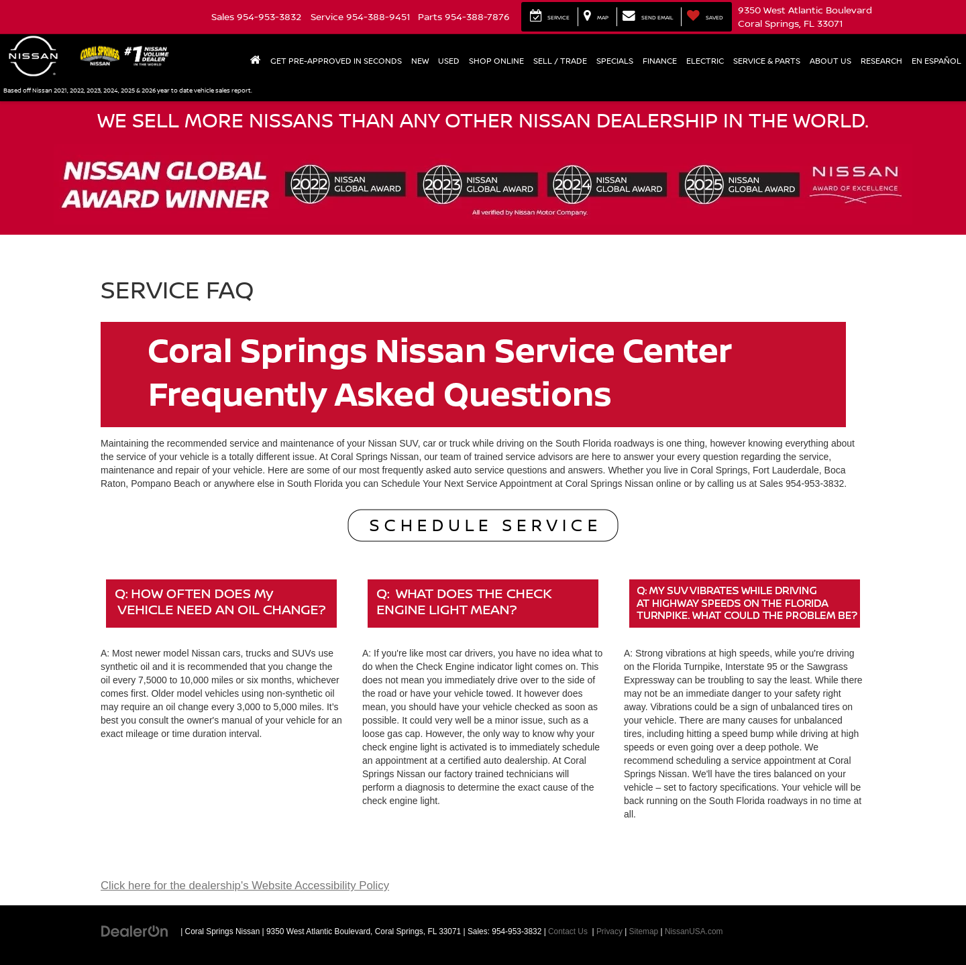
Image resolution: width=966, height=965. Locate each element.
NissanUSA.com (694, 931)
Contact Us (568, 931)
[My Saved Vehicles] (705, 16)
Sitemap (644, 931)
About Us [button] (830, 60)
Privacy (609, 931)
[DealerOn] (135, 930)
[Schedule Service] (483, 525)
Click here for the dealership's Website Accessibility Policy (245, 885)
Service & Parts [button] (766, 60)
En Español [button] (936, 60)
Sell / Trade (560, 60)
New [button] (420, 60)
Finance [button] (660, 60)
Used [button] (449, 60)
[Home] (256, 61)
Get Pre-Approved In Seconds (336, 60)
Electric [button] (705, 60)
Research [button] (881, 60)
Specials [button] (614, 60)
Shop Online (496, 60)
